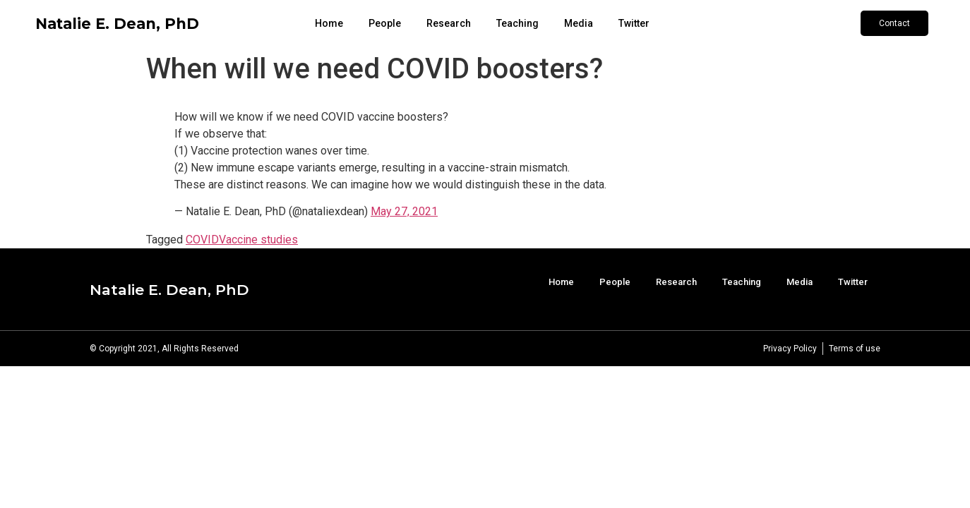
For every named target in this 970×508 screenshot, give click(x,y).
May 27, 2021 (404, 211)
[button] (894, 23)
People (385, 23)
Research (448, 23)
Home (329, 23)
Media (578, 23)
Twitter (633, 23)
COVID (202, 239)
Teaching (517, 23)
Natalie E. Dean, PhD (117, 23)
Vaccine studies (258, 239)
